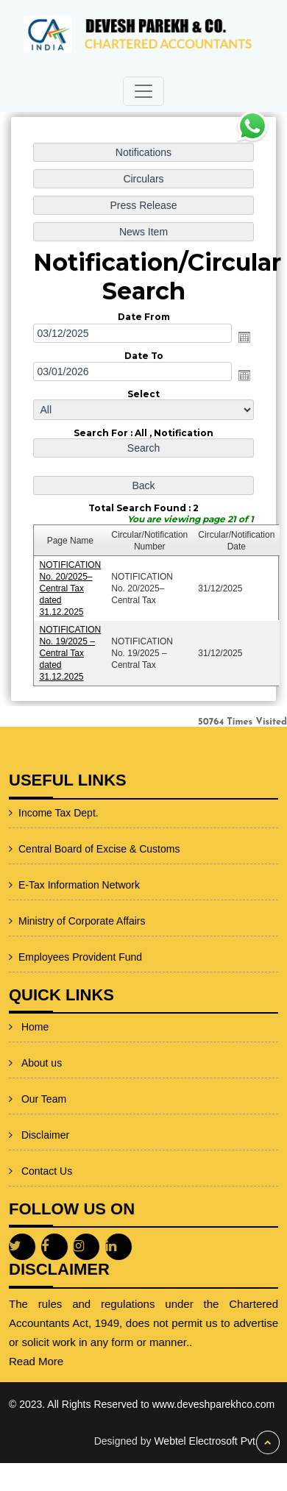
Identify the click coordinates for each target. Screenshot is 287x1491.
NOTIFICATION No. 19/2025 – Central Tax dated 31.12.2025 (71, 650)
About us (41, 1039)
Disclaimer (45, 1111)
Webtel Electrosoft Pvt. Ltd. (216, 1441)
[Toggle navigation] (143, 91)
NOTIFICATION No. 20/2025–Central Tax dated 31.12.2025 (71, 586)
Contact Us (46, 1147)
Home (35, 1002)
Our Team (43, 1075)
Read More (72, 1361)
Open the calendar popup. (243, 338)
